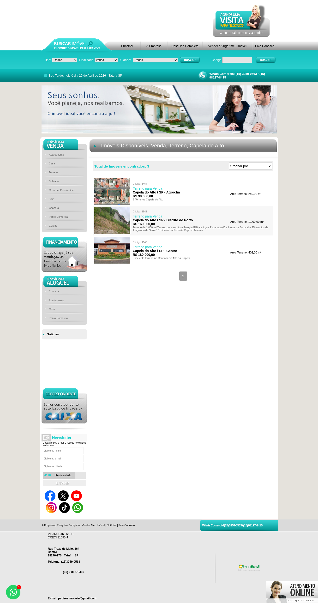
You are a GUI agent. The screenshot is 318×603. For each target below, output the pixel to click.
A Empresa (154, 46)
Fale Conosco (264, 46)
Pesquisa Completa (184, 46)
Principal (127, 46)
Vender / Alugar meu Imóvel (227, 46)
